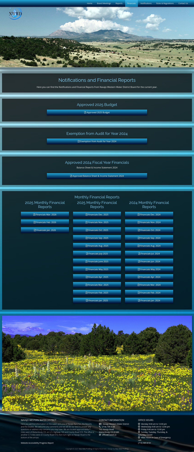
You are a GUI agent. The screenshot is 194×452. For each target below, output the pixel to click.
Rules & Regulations (165, 3)
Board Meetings (104, 3)
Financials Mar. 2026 (44, 214)
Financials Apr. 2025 (97, 277)
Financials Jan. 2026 (45, 230)
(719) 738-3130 (107, 426)
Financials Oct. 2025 (97, 230)
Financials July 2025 (97, 253)
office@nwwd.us (107, 434)
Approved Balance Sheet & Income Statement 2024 (97, 175)
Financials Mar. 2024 (149, 284)
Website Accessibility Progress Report (37, 443)
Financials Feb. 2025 (97, 292)
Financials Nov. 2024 (149, 222)
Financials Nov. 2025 (97, 222)
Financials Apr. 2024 (149, 277)
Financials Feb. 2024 (149, 292)
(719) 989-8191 (144, 443)
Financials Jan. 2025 (97, 300)
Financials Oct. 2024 (149, 230)
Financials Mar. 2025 (97, 284)
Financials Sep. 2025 (97, 237)
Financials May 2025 (97, 269)
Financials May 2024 (149, 269)
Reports (119, 3)
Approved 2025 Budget (97, 112)
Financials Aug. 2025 (97, 245)
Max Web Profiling (85, 449)
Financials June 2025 (97, 261)
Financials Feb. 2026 (45, 222)
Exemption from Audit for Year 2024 (97, 141)
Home (89, 3)
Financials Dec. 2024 (149, 214)
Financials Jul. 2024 (149, 253)
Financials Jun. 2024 (149, 261)
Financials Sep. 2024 (149, 237)
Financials (131, 3)
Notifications (146, 3)
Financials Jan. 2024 (149, 300)
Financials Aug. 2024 (149, 245)
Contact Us (183, 3)
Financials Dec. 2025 (97, 214)
